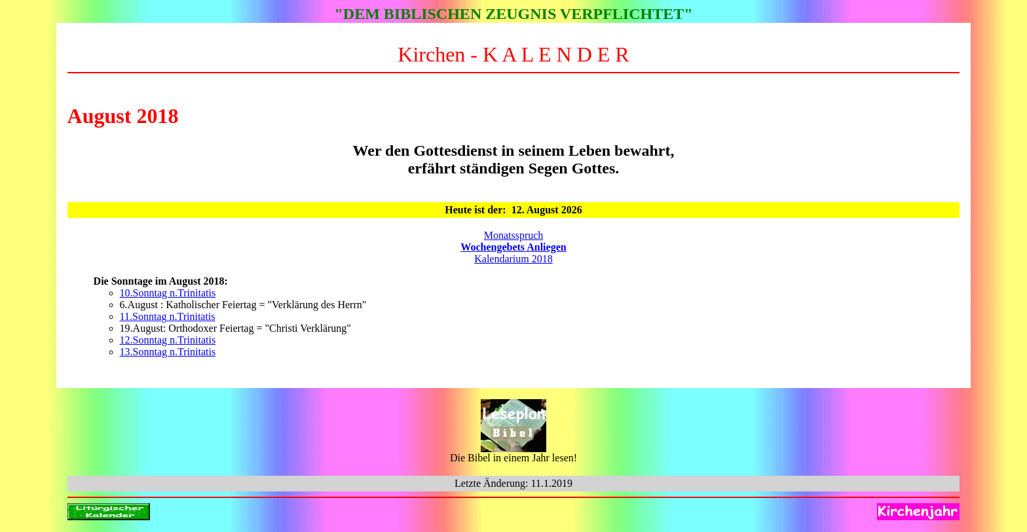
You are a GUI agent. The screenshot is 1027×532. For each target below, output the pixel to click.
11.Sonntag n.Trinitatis (167, 316)
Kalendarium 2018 (513, 258)
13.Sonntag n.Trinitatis (168, 351)
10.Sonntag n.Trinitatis (168, 292)
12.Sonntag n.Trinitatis (168, 340)
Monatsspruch (514, 235)
